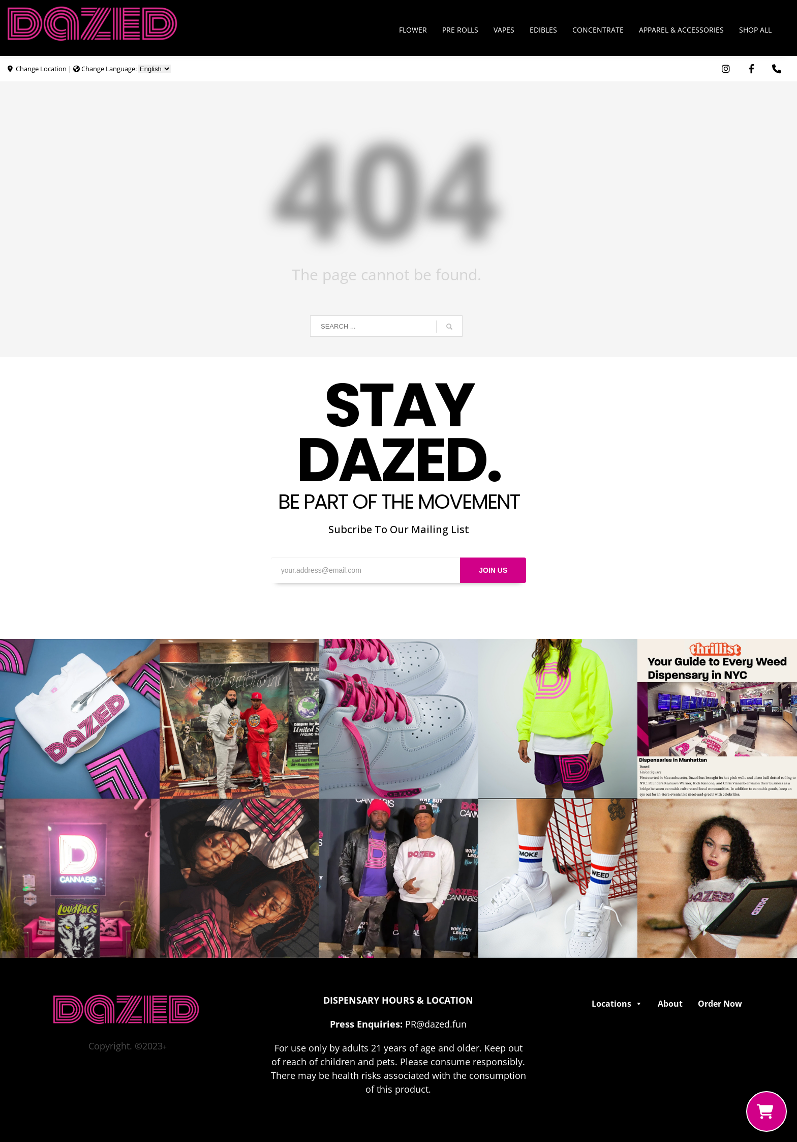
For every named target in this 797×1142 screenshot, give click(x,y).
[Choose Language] (154, 69)
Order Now (720, 1003)
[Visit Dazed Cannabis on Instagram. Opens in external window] (726, 69)
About (670, 1003)
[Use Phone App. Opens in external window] (776, 69)
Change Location (41, 68)
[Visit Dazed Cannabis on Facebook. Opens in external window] (751, 69)
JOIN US (493, 570)
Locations (617, 1003)
